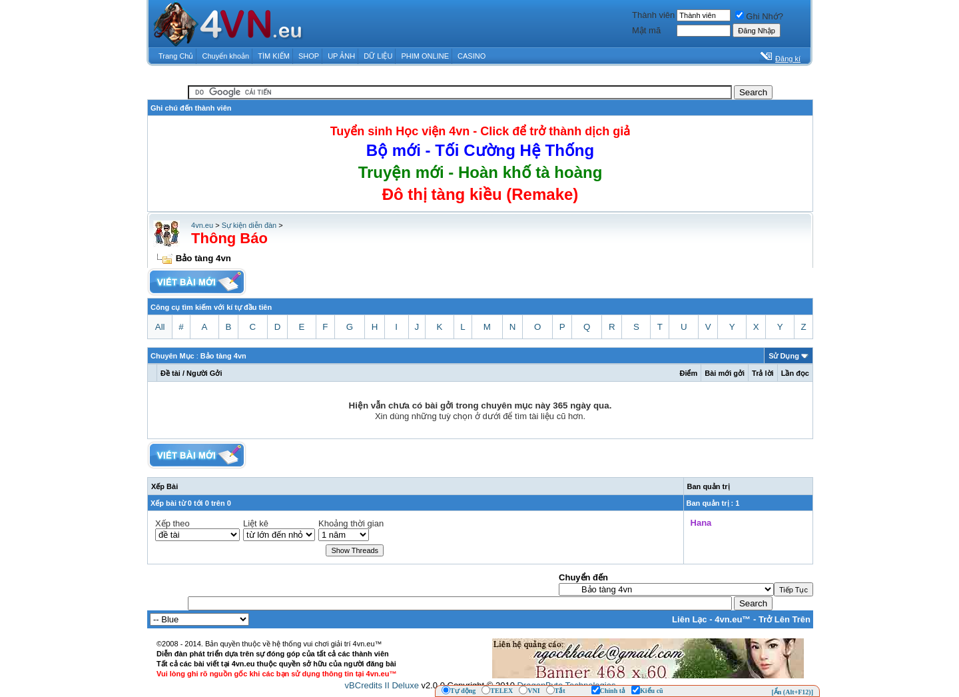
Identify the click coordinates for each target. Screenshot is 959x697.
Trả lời (763, 373)
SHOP (308, 56)
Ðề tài (170, 373)
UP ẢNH (341, 56)
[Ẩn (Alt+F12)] (792, 692)
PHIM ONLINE (425, 56)
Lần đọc (795, 373)
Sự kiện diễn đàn (249, 225)
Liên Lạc (689, 619)
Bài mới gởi (725, 373)
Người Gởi (204, 373)
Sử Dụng (784, 356)
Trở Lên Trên (784, 619)
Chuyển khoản (226, 56)
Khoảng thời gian (351, 523)
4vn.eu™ (733, 619)
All (160, 327)
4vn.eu (202, 225)
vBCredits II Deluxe (382, 685)
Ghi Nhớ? (759, 16)
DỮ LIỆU (378, 56)
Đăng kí (787, 59)
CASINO (471, 56)
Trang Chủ (176, 56)
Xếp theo (172, 523)
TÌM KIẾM (274, 56)
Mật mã (646, 30)
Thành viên (653, 15)
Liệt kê (255, 523)
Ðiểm (688, 373)
